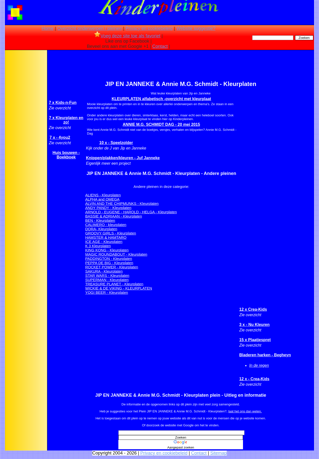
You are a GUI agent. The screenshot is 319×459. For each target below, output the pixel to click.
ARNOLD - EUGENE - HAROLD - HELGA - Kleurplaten (131, 212)
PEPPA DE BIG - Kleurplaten (109, 263)
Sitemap (218, 453)
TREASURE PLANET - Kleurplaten (114, 284)
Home (48, 28)
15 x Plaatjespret (255, 340)
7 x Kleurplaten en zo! (66, 120)
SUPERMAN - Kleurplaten (107, 280)
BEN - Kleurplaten (100, 220)
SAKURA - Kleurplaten (104, 271)
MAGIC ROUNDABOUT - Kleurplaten (116, 254)
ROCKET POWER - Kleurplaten (111, 267)
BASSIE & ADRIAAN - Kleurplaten (113, 216)
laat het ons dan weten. (245, 411)
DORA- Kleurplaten (101, 229)
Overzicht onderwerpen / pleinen (89, 28)
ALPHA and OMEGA (102, 199)
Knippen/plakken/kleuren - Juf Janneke (123, 158)
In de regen (259, 365)
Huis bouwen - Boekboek (66, 155)
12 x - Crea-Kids (254, 379)
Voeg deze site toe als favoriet (127, 35)
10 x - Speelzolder (116, 143)
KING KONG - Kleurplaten (107, 250)
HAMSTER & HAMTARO (106, 237)
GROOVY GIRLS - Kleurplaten (110, 233)
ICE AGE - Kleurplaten (103, 241)
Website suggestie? (195, 28)
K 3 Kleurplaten (98, 246)
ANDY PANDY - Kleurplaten (108, 208)
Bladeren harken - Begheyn (265, 355)
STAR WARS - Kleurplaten (107, 275)
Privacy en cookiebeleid (149, 28)
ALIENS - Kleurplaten (103, 195)
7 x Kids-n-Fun (63, 102)
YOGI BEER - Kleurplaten (106, 292)
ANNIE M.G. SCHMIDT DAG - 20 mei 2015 (161, 124)
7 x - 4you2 (60, 137)
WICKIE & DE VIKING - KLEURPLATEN (118, 288)
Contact (160, 46)
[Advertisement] (26, 129)
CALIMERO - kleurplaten (105, 225)
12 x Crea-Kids (253, 309)
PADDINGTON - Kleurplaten (108, 258)
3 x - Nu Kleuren (254, 324)
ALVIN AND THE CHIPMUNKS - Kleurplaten (122, 203)
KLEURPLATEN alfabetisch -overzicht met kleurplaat (161, 99)
